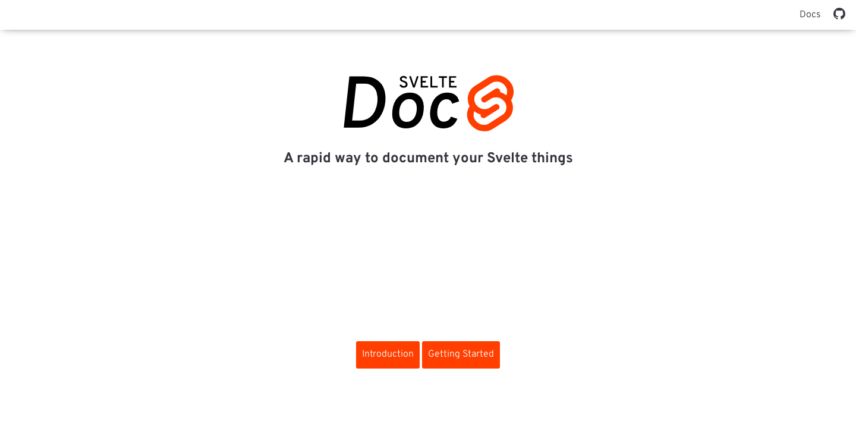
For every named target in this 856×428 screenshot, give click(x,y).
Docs (810, 15)
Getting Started (461, 354)
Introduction (388, 354)
